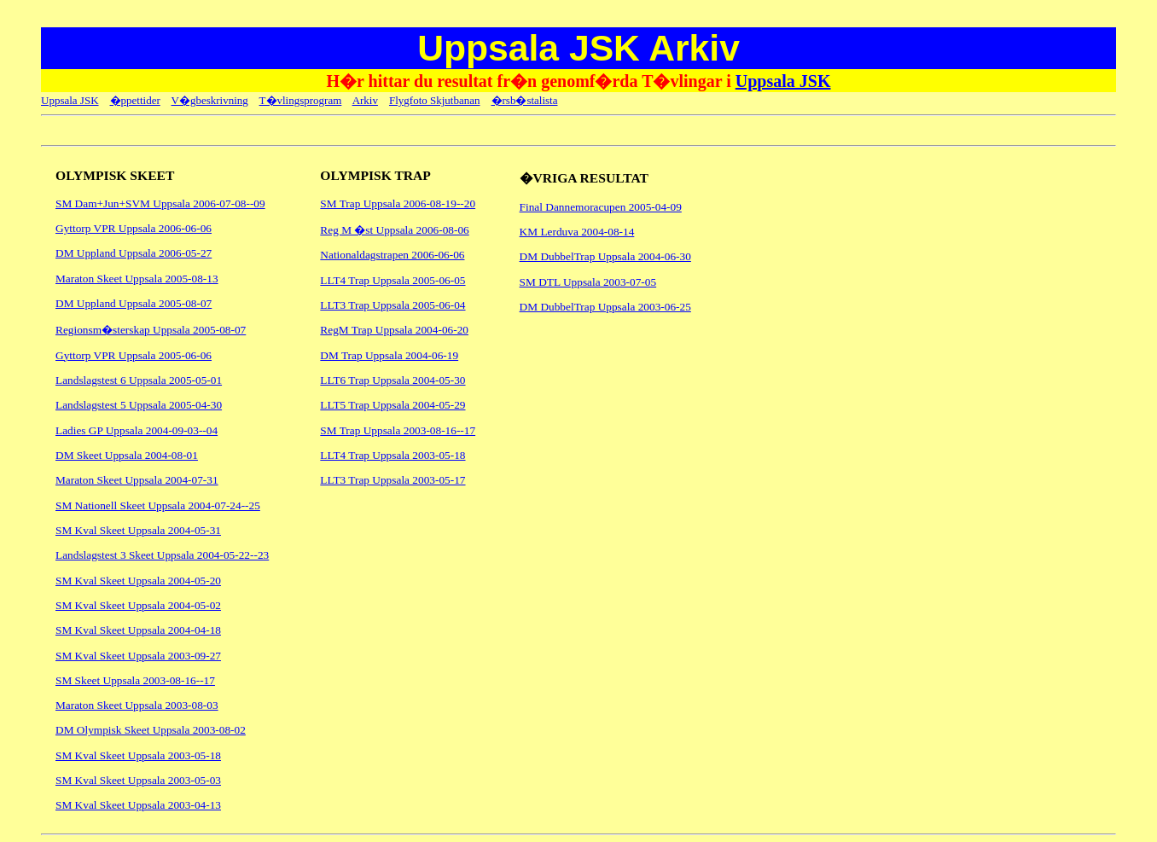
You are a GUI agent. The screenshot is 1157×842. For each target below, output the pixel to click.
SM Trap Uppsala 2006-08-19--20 (397, 203)
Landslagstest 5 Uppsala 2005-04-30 (138, 404)
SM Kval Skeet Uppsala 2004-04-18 (138, 630)
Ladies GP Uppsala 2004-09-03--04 (136, 430)
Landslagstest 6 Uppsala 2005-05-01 (138, 380)
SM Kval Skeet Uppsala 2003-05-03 (138, 780)
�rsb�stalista (524, 100)
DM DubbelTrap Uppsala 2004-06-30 (605, 256)
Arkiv (365, 100)
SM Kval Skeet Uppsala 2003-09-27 (138, 655)
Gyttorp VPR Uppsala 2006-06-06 (133, 228)
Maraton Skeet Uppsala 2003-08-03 (136, 705)
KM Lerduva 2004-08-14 (577, 231)
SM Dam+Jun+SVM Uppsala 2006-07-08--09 (160, 203)
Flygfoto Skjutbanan (434, 100)
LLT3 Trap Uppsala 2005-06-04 (392, 305)
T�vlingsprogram (300, 100)
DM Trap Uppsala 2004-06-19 (389, 355)
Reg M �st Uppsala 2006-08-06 (394, 230)
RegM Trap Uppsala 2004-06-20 (394, 329)
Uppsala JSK (783, 81)
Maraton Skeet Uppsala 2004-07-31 (136, 479)
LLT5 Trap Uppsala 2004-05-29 (392, 404)
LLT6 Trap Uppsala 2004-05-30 (392, 380)
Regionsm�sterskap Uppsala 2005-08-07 (150, 329)
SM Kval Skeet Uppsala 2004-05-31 (138, 530)
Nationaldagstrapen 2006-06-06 (392, 254)
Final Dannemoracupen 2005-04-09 (601, 206)
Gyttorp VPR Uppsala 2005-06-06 (133, 355)
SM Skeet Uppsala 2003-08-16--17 (135, 680)
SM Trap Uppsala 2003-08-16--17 (397, 430)
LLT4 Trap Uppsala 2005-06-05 (392, 280)
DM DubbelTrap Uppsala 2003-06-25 (605, 306)
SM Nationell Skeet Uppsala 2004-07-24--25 (157, 505)
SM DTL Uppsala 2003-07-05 (588, 282)
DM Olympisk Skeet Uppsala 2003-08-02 (150, 729)
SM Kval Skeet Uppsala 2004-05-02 (138, 605)
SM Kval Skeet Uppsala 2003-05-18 (138, 755)
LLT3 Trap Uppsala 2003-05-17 (392, 479)
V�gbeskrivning (210, 100)
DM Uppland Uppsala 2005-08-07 (133, 303)
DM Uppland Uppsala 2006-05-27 (133, 253)
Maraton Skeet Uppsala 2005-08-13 (136, 278)
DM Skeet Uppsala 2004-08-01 (126, 455)
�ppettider (135, 100)
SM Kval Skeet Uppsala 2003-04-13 (138, 804)
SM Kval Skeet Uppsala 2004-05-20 (138, 580)
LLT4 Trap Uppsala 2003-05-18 (392, 455)
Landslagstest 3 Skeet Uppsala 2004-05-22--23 (162, 555)
